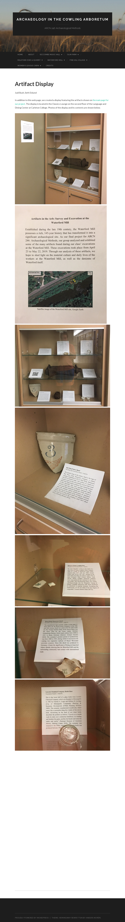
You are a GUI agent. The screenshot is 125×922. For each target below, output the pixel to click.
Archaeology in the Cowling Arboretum (62, 19)
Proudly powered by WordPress (32, 918)
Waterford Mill (55, 60)
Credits (49, 66)
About (31, 54)
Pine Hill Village (77, 60)
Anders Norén (93, 918)
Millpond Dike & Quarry (29, 60)
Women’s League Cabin (28, 66)
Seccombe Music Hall (50, 54)
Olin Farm (72, 54)
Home (20, 54)
